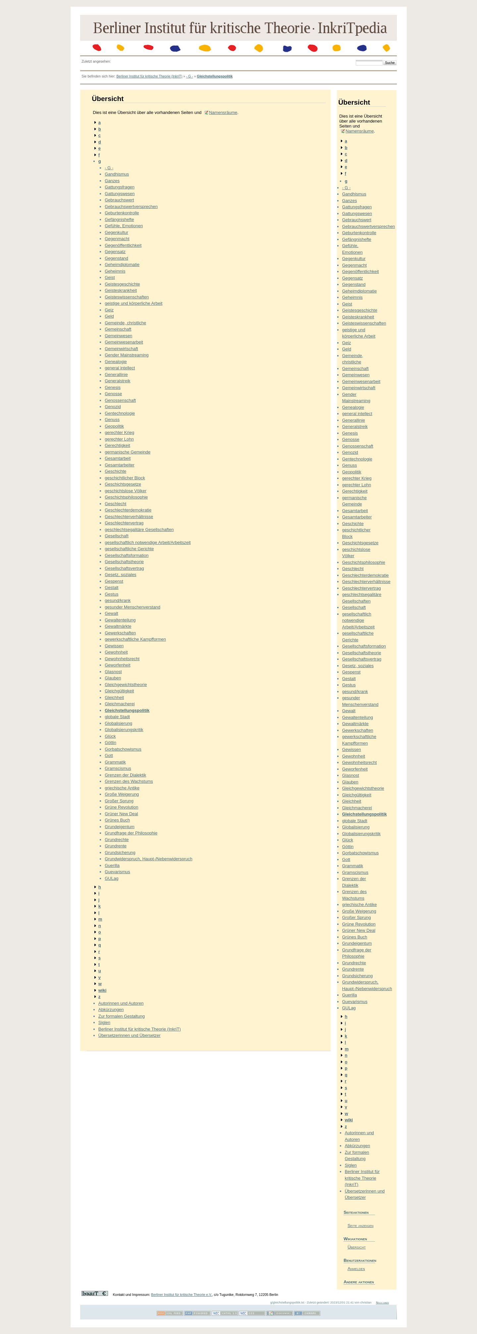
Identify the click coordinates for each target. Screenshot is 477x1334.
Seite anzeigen (360, 1225)
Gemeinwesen (118, 335)
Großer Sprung (119, 800)
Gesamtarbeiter (119, 464)
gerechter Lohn (119, 439)
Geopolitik (114, 426)
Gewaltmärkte (118, 626)
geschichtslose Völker (125, 490)
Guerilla (112, 865)
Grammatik (115, 762)
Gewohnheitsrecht (122, 658)
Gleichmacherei (119, 703)
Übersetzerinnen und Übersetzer (129, 1035)
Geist (110, 277)
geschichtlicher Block (125, 477)
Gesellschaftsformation (126, 555)
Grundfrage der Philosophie (131, 832)
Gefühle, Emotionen (124, 225)
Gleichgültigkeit (119, 690)
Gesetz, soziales (120, 574)
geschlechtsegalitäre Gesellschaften (139, 529)
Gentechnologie (120, 413)
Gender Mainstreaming (126, 354)
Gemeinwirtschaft (121, 348)
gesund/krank (118, 600)
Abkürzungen (111, 1009)
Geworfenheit (117, 665)
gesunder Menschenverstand (132, 607)
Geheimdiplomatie (122, 264)
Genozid (113, 406)
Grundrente (116, 845)
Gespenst (114, 581)
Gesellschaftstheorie (124, 561)
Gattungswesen (119, 193)
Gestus (111, 594)
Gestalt (111, 587)
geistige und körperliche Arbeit (133, 303)
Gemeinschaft (118, 329)
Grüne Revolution (121, 807)
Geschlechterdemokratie (128, 509)
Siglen (104, 1022)
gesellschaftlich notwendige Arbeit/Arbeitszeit (147, 542)
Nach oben (382, 1302)
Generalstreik (117, 380)
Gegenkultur (116, 232)
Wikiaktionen (355, 1238)
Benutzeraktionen (359, 1260)
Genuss (112, 419)
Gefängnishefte (119, 219)
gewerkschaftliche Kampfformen (135, 639)
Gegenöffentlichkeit (123, 245)
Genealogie (116, 361)
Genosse (113, 393)
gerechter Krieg (119, 432)
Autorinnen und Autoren (121, 1003)
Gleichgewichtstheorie (126, 684)
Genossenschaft (120, 400)
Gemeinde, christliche (125, 322)
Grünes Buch (117, 820)
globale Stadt (117, 716)
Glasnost (113, 671)
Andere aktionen (359, 1281)
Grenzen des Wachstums (129, 781)
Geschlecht (115, 503)
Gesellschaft (117, 535)
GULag (111, 878)
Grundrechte (117, 839)
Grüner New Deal (121, 813)
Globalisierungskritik (124, 729)
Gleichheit (114, 697)
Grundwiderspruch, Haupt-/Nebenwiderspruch (148, 858)
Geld (109, 316)
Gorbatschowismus (123, 749)
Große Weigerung (122, 794)
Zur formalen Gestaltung (121, 1016)
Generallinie (116, 374)
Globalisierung (118, 723)
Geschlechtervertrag (124, 522)
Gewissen (114, 645)
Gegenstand (116, 258)
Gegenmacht (117, 238)
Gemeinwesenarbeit (124, 342)
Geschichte (115, 471)
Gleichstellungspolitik (215, 76)
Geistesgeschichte (122, 284)
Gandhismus (117, 174)
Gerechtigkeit (117, 445)
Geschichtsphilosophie (126, 497)
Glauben (113, 677)
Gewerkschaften (120, 632)
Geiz (109, 309)
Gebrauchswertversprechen (131, 206)
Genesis (113, 387)
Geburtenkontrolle (122, 212)
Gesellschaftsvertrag (124, 568)
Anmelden (356, 1268)
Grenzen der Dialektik (125, 775)
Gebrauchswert (119, 199)
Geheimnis (115, 271)
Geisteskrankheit (121, 290)
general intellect (120, 367)
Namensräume (223, 112)
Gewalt (111, 613)
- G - (189, 76)
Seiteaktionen (356, 1212)
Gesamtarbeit (118, 458)
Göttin (110, 742)
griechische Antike (122, 787)
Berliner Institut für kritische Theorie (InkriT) (149, 76)
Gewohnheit (116, 652)
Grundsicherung (120, 852)
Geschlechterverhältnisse (129, 516)
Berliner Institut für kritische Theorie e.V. (181, 1295)
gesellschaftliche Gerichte (129, 548)
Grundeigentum (119, 826)
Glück (110, 736)
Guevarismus (117, 871)
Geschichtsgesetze (123, 484)
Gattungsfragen (119, 187)
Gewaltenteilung (120, 619)
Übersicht (356, 1247)
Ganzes (112, 180)
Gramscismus (118, 768)
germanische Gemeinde (127, 452)
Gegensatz (115, 251)
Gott (109, 755)
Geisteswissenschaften (127, 296)
